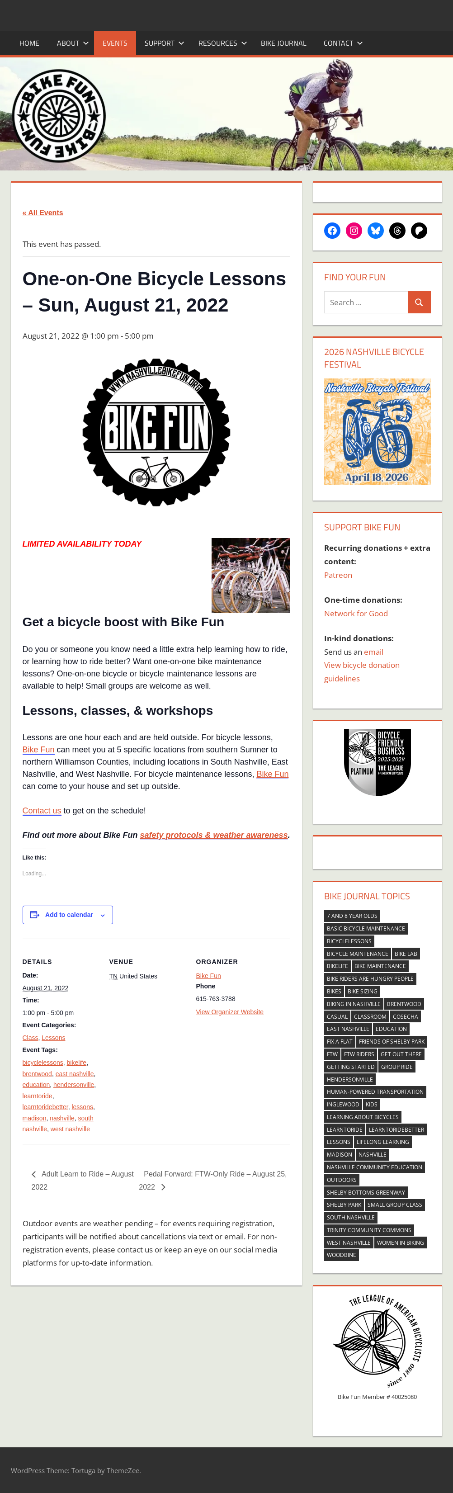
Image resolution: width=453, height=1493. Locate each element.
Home (29, 43)
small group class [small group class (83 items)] (395, 1205)
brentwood (37, 1073)
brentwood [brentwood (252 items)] (404, 1004)
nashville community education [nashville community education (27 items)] (374, 1167)
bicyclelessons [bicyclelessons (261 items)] (349, 941)
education (36, 1084)
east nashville (75, 1073)
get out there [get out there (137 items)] (401, 1054)
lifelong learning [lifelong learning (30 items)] (383, 1142)
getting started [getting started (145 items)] (351, 1067)
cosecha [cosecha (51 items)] (405, 1017)
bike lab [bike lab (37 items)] (406, 954)
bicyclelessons (43, 1062)
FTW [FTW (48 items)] (332, 1054)
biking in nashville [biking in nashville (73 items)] (354, 1004)
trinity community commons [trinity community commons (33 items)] (369, 1230)
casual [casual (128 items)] (337, 1017)
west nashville (70, 1129)
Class (30, 1037)
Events (115, 43)
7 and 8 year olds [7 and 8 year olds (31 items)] (352, 916)
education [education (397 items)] (391, 1029)
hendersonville (73, 1084)
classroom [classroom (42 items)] (370, 1017)
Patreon (338, 575)
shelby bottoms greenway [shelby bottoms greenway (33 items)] (366, 1192)
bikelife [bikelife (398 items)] (337, 966)
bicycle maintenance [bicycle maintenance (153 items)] (357, 954)
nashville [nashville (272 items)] (373, 1154)
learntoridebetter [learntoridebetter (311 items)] (396, 1130)
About (73, 43)
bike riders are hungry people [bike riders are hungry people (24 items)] (370, 979)
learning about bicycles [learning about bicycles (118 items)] (363, 1117)
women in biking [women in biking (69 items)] (400, 1243)
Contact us (42, 810)
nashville (62, 1118)
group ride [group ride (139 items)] (397, 1067)
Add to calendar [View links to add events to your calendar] (69, 914)
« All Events (43, 213)
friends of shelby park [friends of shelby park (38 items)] (392, 1041)
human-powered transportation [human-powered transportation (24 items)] (375, 1092)
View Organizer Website (230, 1012)
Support (164, 43)
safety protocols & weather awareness (214, 835)
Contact (343, 43)
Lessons (53, 1037)
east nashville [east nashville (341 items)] (348, 1029)
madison (35, 1118)
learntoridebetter (45, 1106)
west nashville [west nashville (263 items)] (349, 1243)
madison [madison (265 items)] (339, 1154)
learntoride (37, 1096)
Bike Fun (39, 749)
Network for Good (356, 613)
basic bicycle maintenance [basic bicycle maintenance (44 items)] (366, 928)
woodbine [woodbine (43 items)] (341, 1255)
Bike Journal (284, 43)
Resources (222, 43)
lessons (82, 1106)
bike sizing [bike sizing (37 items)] (363, 991)
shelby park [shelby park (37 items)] (344, 1205)
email (373, 652)
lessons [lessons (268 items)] (338, 1142)
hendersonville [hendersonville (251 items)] (350, 1079)
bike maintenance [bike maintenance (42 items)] (380, 966)
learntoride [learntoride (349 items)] (345, 1130)
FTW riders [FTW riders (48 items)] (359, 1054)
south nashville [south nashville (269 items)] (351, 1217)
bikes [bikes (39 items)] (334, 991)
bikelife (77, 1062)
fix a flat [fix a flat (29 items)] (340, 1041)
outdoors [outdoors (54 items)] (342, 1180)
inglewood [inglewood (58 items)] (343, 1104)
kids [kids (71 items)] (372, 1104)
